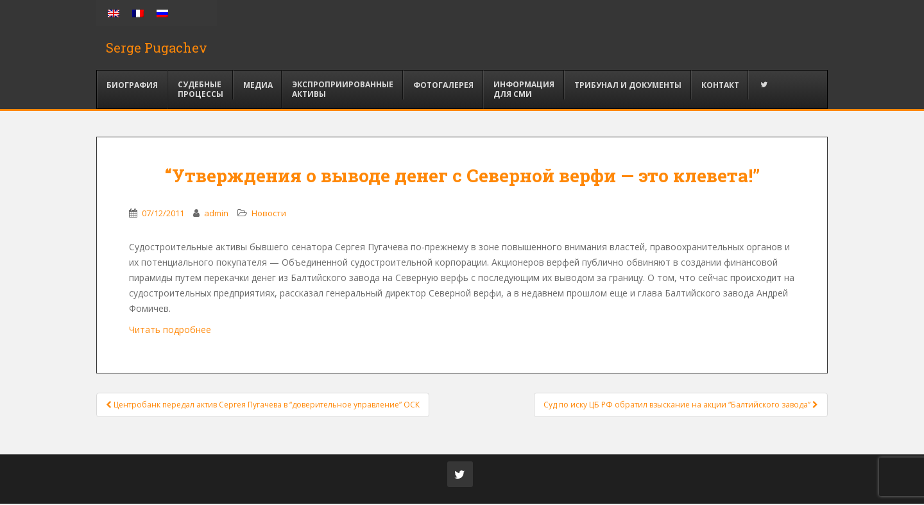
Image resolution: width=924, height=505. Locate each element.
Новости (269, 213)
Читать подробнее (170, 331)
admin (216, 213)
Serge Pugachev (156, 48)
